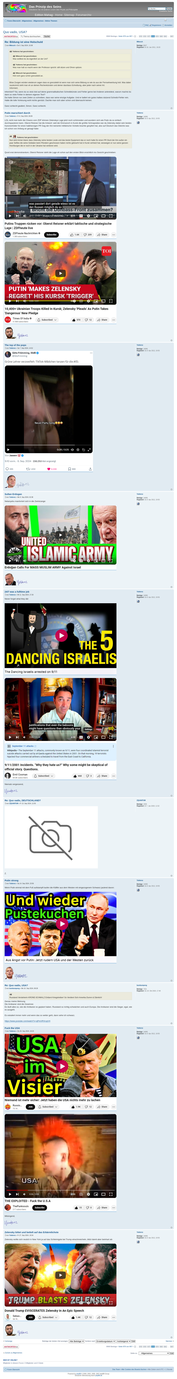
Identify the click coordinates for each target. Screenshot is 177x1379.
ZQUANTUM (13, 803)
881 (165, 36)
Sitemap (69, 14)
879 (157, 36)
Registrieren (156, 25)
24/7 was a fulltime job (17, 591)
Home (58, 14)
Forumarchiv (83, 14)
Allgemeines (27, 21)
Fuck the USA (12, 1028)
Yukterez (12, 116)
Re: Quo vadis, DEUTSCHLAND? (23, 800)
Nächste (169, 1341)
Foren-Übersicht (13, 21)
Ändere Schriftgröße (170, 20)
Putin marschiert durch (17, 113)
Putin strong (11, 880)
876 (144, 36)
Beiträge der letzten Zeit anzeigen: (63, 1341)
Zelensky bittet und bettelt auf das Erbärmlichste (32, 1232)
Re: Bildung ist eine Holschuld (24, 42)
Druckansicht (165, 20)
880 (161, 36)
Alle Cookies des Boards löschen (133, 1369)
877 (149, 36)
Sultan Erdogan (13, 494)
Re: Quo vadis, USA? (16, 985)
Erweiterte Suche (165, 11)
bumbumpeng (14, 988)
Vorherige (8, 1341)
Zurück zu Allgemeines (13, 1353)
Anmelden (168, 25)
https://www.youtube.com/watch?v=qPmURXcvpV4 (27, 1021)
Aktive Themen (51, 21)
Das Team (116, 1369)
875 (140, 36)
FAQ (147, 25)
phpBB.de (98, 1375)
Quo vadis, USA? (15, 32)
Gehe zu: (133, 1353)
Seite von (125, 36)
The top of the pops (15, 345)
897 (172, 36)
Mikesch (12, 45)
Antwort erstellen (11, 36)
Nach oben (171, 108)
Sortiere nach (100, 1341)
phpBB (78, 1374)
